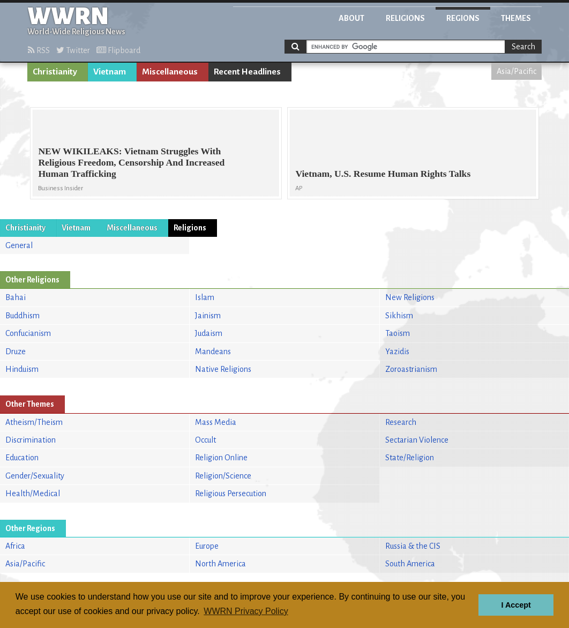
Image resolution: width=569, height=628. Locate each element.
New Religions (410, 297)
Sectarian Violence (416, 440)
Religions (405, 18)
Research (400, 422)
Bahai (15, 297)
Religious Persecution (230, 493)
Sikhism (399, 315)
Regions (463, 18)
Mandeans (213, 351)
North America (220, 563)
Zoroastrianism (411, 369)
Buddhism (22, 315)
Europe (207, 546)
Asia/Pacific (516, 71)
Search (523, 46)
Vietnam (109, 72)
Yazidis (397, 351)
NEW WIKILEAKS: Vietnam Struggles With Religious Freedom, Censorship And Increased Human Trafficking (131, 162)
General (19, 245)
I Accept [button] (515, 605)
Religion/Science (223, 476)
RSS (39, 50)
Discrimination (30, 440)
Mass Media (215, 422)
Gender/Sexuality (34, 476)
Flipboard (118, 50)
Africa (15, 546)
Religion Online (221, 457)
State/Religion (409, 457)
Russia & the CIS (412, 546)
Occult (205, 440)
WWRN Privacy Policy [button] (246, 611)
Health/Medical (32, 493)
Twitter (73, 50)
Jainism (208, 315)
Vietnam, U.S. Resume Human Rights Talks (382, 173)
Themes (516, 18)
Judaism (208, 333)
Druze (15, 351)
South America (410, 563)
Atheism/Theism (34, 422)
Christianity (55, 72)
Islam (204, 297)
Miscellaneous (170, 72)
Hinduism (22, 369)
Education (22, 457)
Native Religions (223, 369)
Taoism (397, 333)
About (351, 18)
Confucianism (28, 333)
